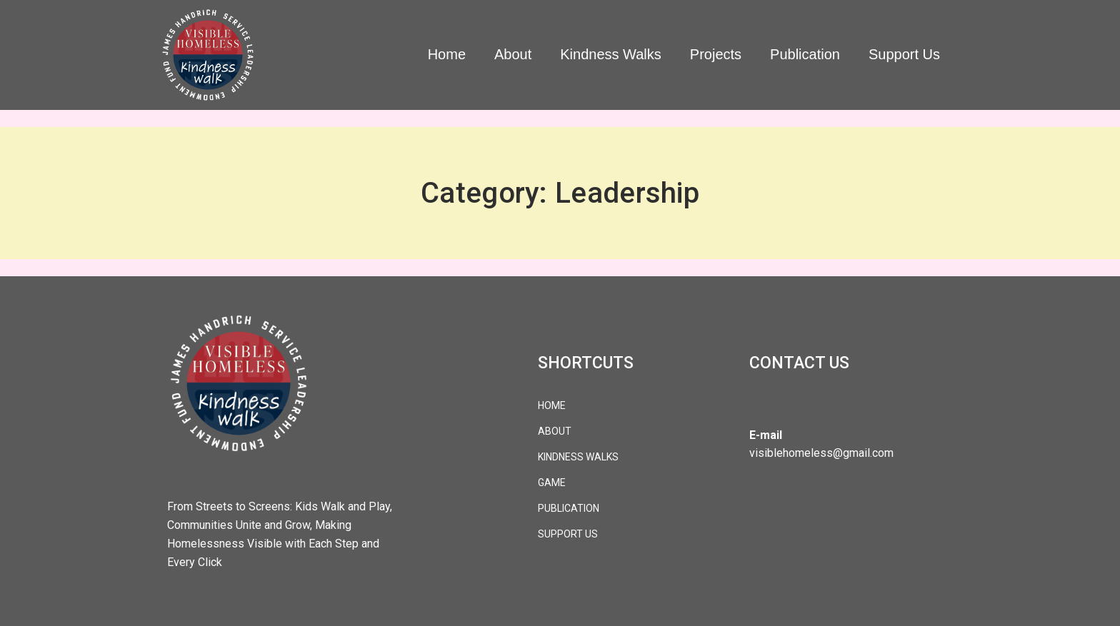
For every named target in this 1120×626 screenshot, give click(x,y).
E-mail (765, 435)
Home (447, 54)
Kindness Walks (610, 54)
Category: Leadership (560, 193)
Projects (715, 54)
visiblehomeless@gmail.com (821, 453)
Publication (805, 54)
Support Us (904, 54)
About (512, 54)
